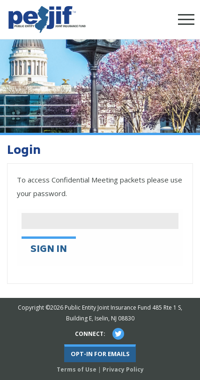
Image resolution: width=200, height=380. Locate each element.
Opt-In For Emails (100, 354)
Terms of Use (76, 369)
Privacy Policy (123, 369)
